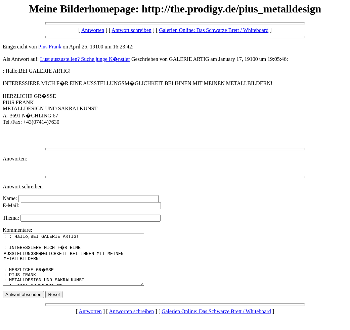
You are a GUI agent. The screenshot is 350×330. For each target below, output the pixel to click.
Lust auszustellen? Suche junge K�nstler (85, 59)
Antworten (92, 30)
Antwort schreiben (131, 30)
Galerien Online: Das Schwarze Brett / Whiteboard (213, 30)
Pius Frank (49, 46)
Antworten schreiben (131, 321)
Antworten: (15, 158)
